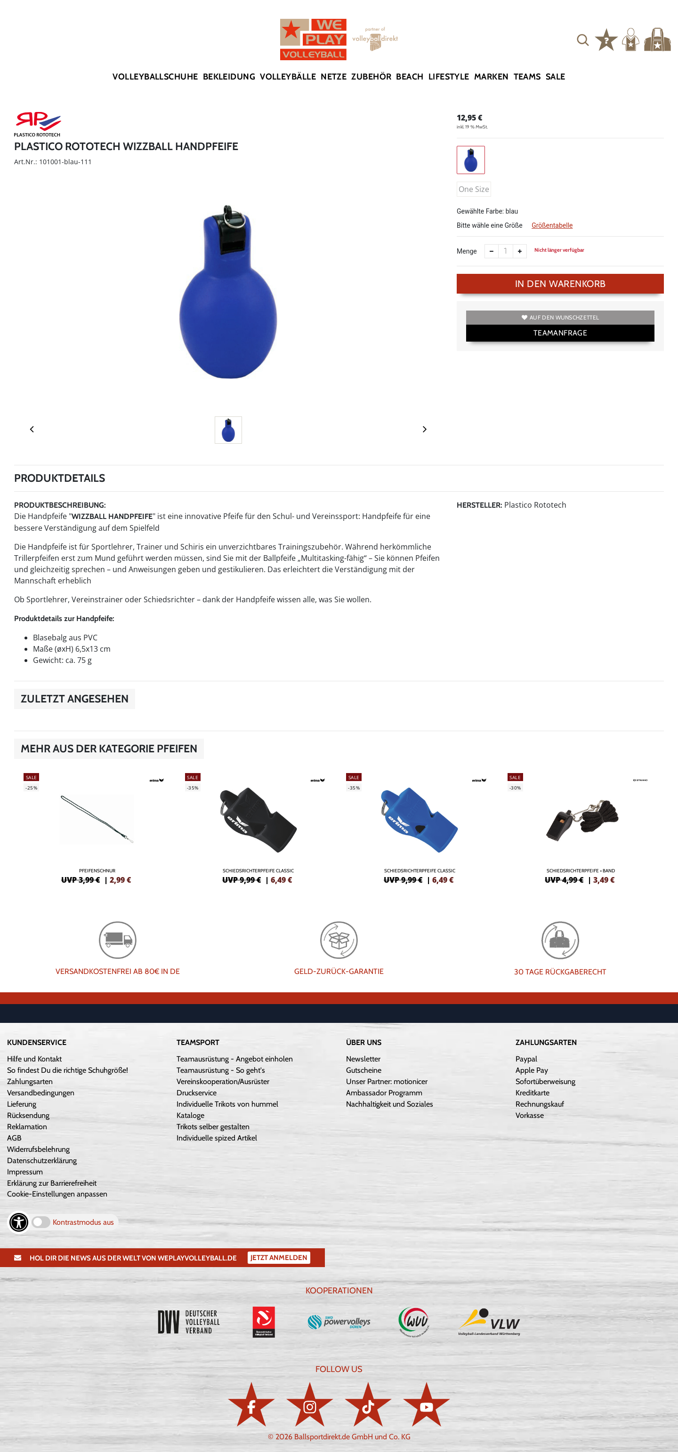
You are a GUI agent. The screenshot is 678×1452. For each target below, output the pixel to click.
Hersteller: (479, 505)
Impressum (25, 1171)
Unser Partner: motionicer (387, 1081)
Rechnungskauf (540, 1104)
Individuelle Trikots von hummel (227, 1104)
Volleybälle (288, 77)
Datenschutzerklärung (42, 1160)
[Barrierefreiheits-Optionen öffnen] (19, 1222)
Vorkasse (530, 1115)
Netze (334, 77)
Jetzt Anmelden (278, 1257)
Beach (409, 77)
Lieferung (21, 1104)
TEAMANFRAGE (560, 332)
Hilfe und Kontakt (34, 1058)
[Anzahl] (506, 251)
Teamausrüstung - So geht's (221, 1070)
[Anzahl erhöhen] (520, 251)
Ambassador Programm (384, 1092)
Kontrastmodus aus (83, 1222)
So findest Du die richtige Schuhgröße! (67, 1070)
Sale (555, 77)
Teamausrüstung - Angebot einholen (235, 1058)
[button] (582, 39)
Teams (527, 77)
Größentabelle (552, 225)
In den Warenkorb (560, 283)
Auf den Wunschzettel (560, 317)
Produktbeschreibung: (60, 505)
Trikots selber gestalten (213, 1126)
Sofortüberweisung (545, 1081)
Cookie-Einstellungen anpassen (57, 1193)
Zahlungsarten (30, 1081)
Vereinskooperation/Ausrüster (223, 1081)
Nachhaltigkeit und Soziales (389, 1104)
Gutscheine (363, 1070)
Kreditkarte (532, 1092)
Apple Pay (532, 1070)
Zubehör (371, 77)
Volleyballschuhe (155, 77)
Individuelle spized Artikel (217, 1137)
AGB (14, 1137)
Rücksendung (28, 1115)
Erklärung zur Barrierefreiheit (52, 1183)
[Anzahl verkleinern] (491, 251)
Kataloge (190, 1115)
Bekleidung (229, 77)
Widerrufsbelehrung (38, 1149)
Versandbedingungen (40, 1092)
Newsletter (363, 1058)
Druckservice (197, 1092)
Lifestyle (448, 77)
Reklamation (27, 1126)
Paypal (526, 1058)
